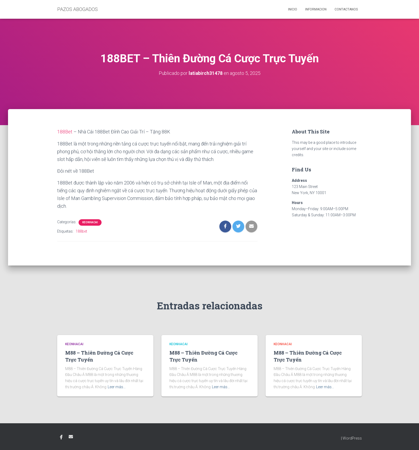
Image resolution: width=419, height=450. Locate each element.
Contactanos (346, 9)
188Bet (64, 131)
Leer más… (117, 386)
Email (71, 436)
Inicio (292, 9)
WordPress (352, 438)
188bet (81, 231)
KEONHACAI (90, 222)
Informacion (316, 9)
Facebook (61, 437)
